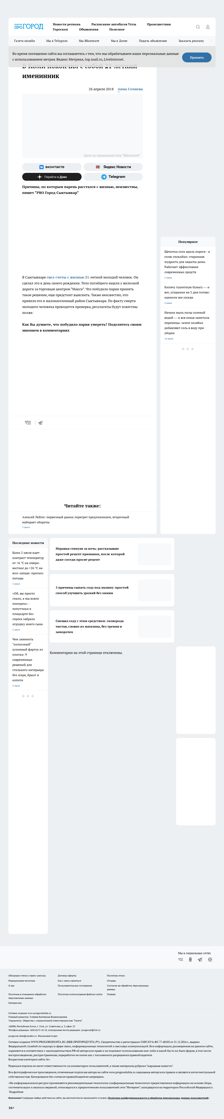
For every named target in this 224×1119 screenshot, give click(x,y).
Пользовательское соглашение (75, 985)
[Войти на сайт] (208, 27)
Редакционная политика (21, 980)
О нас (11, 985)
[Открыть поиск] (198, 27)
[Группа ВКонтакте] (52, 167)
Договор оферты (67, 975)
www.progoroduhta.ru (39, 1013)
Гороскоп (60, 29)
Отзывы (111, 980)
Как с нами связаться (69, 980)
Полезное (117, 29)
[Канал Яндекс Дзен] (52, 177)
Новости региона (66, 24)
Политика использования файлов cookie (80, 994)
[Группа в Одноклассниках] (190, 959)
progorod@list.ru (90, 1030)
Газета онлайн (24, 41)
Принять (197, 57)
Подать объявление (153, 41)
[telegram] (42, 422)
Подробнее (16, 1092)
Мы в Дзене (119, 41)
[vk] (28, 422)
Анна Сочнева (130, 89)
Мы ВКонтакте (89, 41)
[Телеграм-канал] (113, 177)
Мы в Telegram (56, 41)
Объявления (88, 29)
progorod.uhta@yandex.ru (22, 1035)
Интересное (15, 1002)
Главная (111, 994)
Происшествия (159, 24)
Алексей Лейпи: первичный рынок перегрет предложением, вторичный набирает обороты (82, 522)
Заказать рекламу (191, 41)
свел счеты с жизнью (65, 277)
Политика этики (116, 975)
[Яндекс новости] (113, 167)
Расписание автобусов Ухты (113, 24)
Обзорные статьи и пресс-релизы (27, 975)
